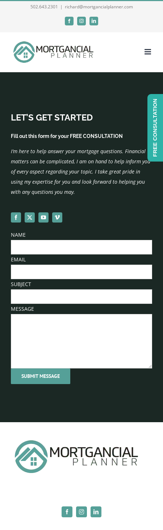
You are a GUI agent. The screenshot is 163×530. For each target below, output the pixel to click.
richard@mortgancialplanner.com (99, 7)
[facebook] (16, 217)
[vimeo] (57, 217)
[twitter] (30, 217)
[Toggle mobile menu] (148, 52)
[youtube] (43, 217)
